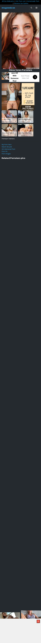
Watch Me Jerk (7, 147)
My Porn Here (6, 144)
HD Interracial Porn (8, 149)
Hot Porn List (20, 1)
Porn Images (6, 154)
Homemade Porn (33, 1)
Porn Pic (5, 151)
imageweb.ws (8, 7)
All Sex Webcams (8, 1)
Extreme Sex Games (21, 3)
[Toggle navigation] (36, 8)
